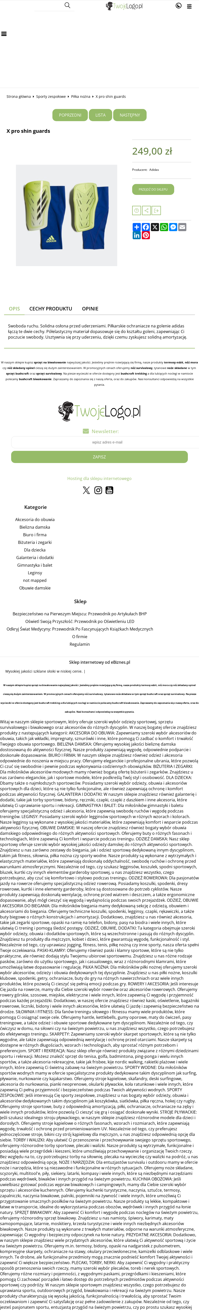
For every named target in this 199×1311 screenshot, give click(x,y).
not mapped (35, 580)
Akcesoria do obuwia (35, 520)
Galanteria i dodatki (35, 558)
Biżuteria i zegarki (35, 542)
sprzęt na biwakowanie (50, 362)
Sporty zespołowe (51, 96)
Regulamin (80, 644)
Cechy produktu (50, 308)
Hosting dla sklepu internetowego (99, 479)
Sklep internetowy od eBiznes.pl (99, 662)
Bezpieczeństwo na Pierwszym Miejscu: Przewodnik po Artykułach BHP (80, 614)
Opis (14, 308)
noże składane (177, 368)
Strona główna (19, 96)
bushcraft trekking (134, 373)
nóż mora (191, 362)
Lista (100, 115)
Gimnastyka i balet (34, 565)
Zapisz (99, 457)
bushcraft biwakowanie (35, 379)
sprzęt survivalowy (49, 373)
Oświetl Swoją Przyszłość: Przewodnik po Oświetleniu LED (79, 621)
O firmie (79, 637)
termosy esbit (173, 362)
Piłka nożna (80, 96)
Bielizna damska (34, 527)
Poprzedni (70, 115)
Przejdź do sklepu (153, 189)
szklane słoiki (44, 671)
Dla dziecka (35, 550)
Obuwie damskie (35, 588)
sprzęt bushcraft (17, 373)
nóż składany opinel (21, 368)
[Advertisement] (99, 49)
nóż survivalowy (141, 368)
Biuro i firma (35, 535)
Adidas (154, 170)
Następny (130, 115)
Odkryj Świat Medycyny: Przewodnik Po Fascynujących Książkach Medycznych (80, 629)
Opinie (90, 308)
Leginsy (35, 573)
